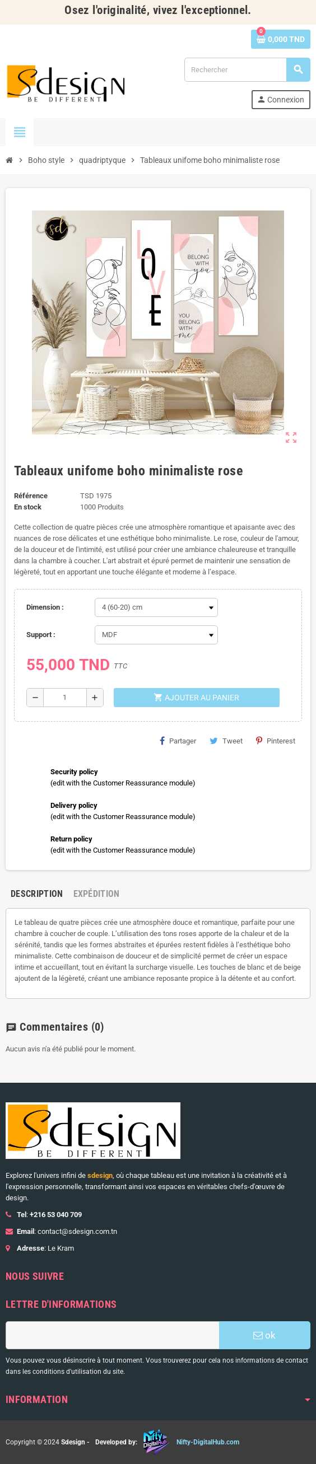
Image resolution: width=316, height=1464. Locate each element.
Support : (40, 634)
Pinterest (275, 740)
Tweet (226, 740)
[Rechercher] (247, 70)
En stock (27, 507)
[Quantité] (65, 698)
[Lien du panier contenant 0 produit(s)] (280, 39)
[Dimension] (156, 607)
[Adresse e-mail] (112, 1335)
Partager (178, 740)
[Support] (156, 634)
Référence (31, 496)
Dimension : (45, 607)
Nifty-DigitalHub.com (207, 1442)
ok (264, 1335)
